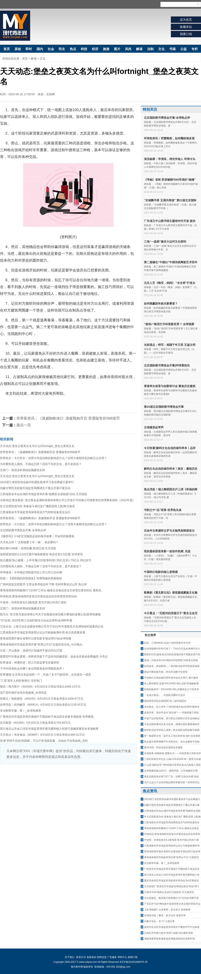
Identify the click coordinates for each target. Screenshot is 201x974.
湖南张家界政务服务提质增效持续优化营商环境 (169, 938)
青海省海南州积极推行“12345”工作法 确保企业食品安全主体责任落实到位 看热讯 (50, 590)
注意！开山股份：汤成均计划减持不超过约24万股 (31, 650)
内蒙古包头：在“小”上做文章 (159, 921)
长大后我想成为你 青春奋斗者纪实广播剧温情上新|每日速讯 (37, 506)
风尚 (128, 49)
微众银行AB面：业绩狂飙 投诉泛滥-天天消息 (28, 548)
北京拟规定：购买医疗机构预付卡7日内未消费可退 (171, 898)
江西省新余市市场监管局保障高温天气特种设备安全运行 (35, 512)
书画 (172, 49)
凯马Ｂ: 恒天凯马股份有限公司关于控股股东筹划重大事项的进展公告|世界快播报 (50, 614)
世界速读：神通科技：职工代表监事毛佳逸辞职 (29, 662)
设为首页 (186, 19)
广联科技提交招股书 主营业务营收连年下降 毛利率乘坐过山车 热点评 (43, 584)
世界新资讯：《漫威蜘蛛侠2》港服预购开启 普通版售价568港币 (68, 418)
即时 (29, 49)
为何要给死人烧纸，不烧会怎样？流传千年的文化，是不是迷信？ (41, 464)
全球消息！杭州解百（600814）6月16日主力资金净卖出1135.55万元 (43, 704)
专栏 (194, 49)
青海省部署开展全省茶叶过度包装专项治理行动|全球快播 (35, 638)
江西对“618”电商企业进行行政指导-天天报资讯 (169, 892)
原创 (17, 49)
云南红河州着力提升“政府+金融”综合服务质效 (168, 933)
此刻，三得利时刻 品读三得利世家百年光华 (167, 642)
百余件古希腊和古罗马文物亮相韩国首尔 (169, 530)
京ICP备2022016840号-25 (133, 962)
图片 (117, 49)
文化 (161, 49)
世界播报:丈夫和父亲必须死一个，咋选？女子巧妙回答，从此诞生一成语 (45, 674)
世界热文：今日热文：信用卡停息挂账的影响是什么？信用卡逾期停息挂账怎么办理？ (53, 458)
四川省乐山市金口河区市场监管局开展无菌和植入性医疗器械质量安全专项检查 (49, 728)
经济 (95, 49)
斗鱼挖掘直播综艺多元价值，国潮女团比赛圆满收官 (172, 724)
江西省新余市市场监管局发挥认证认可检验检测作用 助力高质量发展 (42, 632)
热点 (73, 49)
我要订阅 (186, 34)
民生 (62, 49)
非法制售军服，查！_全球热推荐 (20, 710)
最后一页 (23, 425)
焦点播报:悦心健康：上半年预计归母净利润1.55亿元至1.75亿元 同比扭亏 (45, 560)
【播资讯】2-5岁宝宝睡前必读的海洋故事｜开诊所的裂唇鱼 (37, 536)
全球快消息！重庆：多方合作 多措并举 (165, 915)
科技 (84, 49)
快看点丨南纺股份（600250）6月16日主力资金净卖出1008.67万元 (41, 698)
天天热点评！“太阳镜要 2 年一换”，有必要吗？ (29, 542)
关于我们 (69, 957)
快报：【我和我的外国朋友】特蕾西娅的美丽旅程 (31, 578)
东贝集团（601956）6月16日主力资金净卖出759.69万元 (35, 722)
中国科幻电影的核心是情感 (161, 571)
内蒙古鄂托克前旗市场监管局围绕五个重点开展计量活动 (35, 488)
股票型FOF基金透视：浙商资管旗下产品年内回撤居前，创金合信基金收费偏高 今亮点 (54, 656)
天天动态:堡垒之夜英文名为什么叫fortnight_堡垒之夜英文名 (37, 446)
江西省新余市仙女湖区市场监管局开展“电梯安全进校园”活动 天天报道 (43, 494)
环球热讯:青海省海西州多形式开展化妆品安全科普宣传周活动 (38, 596)
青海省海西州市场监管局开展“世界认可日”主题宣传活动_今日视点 (41, 644)
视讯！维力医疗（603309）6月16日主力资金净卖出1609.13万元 (40, 686)
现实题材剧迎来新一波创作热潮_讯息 (167, 551)
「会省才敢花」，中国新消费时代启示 (164, 695)
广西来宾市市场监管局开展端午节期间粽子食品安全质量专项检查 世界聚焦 (47, 716)
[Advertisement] (68, 794)
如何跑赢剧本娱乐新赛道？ (161, 303)
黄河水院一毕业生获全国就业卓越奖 (163, 747)
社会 (51, 49)
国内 (40, 49)
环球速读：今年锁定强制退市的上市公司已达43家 (31, 572)
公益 (183, 49)
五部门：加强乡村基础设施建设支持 (22, 470)
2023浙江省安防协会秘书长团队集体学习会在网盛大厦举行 (37, 482)
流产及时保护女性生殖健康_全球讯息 (23, 692)
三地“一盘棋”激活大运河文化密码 (165, 241)
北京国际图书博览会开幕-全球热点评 (23, 530)
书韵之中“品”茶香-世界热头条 (163, 510)
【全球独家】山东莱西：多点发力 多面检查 (167, 909)
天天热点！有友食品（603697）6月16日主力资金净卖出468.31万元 (42, 734)
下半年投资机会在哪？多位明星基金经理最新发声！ (32, 668)
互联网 (50, 94)
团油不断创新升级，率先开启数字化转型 (166, 672)
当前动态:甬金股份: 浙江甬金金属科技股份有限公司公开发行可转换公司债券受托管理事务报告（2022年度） (67, 500)
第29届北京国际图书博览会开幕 (164, 406)
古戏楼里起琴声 (154, 427)
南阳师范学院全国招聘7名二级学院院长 (165, 701)
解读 (139, 49)
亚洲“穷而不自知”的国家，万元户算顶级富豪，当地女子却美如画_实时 (44, 740)
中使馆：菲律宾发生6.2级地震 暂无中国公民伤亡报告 (33, 602)
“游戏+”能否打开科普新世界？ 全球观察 (169, 324)
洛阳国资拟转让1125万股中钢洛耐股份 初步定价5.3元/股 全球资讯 (41, 554)
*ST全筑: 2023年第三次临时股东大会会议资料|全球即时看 (36, 620)
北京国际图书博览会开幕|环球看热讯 (167, 365)
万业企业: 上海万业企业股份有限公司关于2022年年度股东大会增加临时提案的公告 (52, 626)
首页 (6, 49)
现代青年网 (15, 26)
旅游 (106, 49)
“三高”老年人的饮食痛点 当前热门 (21, 680)
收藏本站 (186, 26)
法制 (150, 49)
